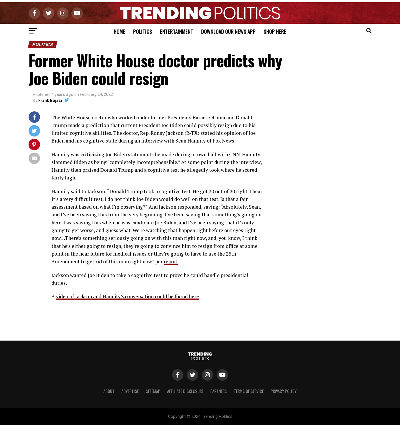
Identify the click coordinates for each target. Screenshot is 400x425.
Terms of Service (249, 391)
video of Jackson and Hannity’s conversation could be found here (128, 296)
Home (119, 31)
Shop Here (275, 31)
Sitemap (153, 391)
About (109, 391)
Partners (218, 391)
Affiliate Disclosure (185, 391)
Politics (142, 31)
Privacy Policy (284, 391)
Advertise (130, 391)
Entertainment (176, 31)
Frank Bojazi (50, 100)
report (171, 261)
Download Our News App (228, 31)
